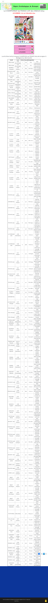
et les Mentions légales (18, 599)
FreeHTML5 (16, 601)
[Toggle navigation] (3, 1)
